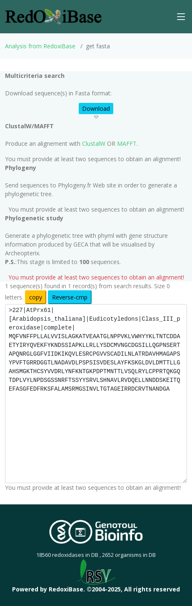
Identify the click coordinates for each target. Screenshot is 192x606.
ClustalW (93, 143)
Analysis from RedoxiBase (40, 46)
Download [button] (96, 108)
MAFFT (127, 143)
